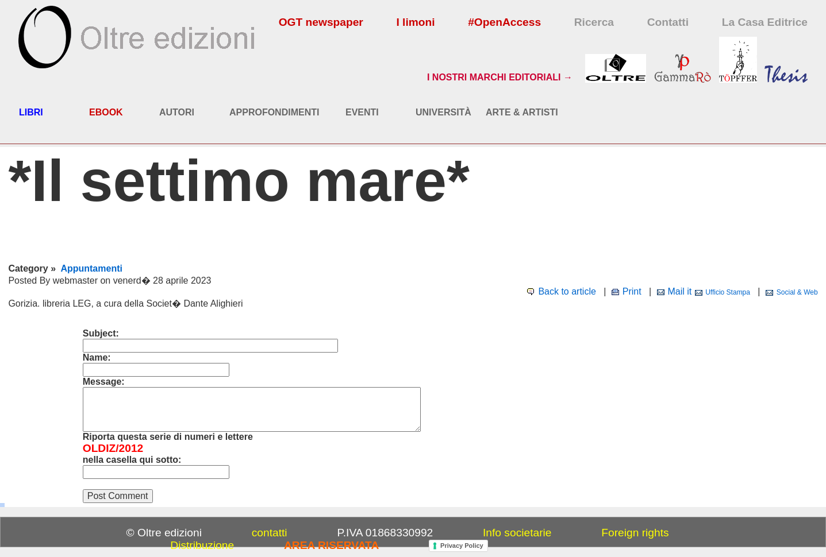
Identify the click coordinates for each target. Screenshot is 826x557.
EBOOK (106, 112)
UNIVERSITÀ (443, 112)
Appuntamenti (91, 268)
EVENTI (362, 112)
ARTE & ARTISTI (522, 112)
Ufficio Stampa (727, 292)
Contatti (668, 22)
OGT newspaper (321, 22)
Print (632, 291)
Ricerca (594, 22)
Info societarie (517, 533)
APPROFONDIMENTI (274, 112)
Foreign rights (635, 533)
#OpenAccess (504, 22)
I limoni (415, 22)
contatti (269, 533)
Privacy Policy (461, 545)
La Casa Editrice (765, 22)
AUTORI (176, 112)
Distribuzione (202, 545)
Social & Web (797, 292)
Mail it (679, 291)
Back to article (567, 291)
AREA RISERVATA (331, 545)
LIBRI (31, 112)
